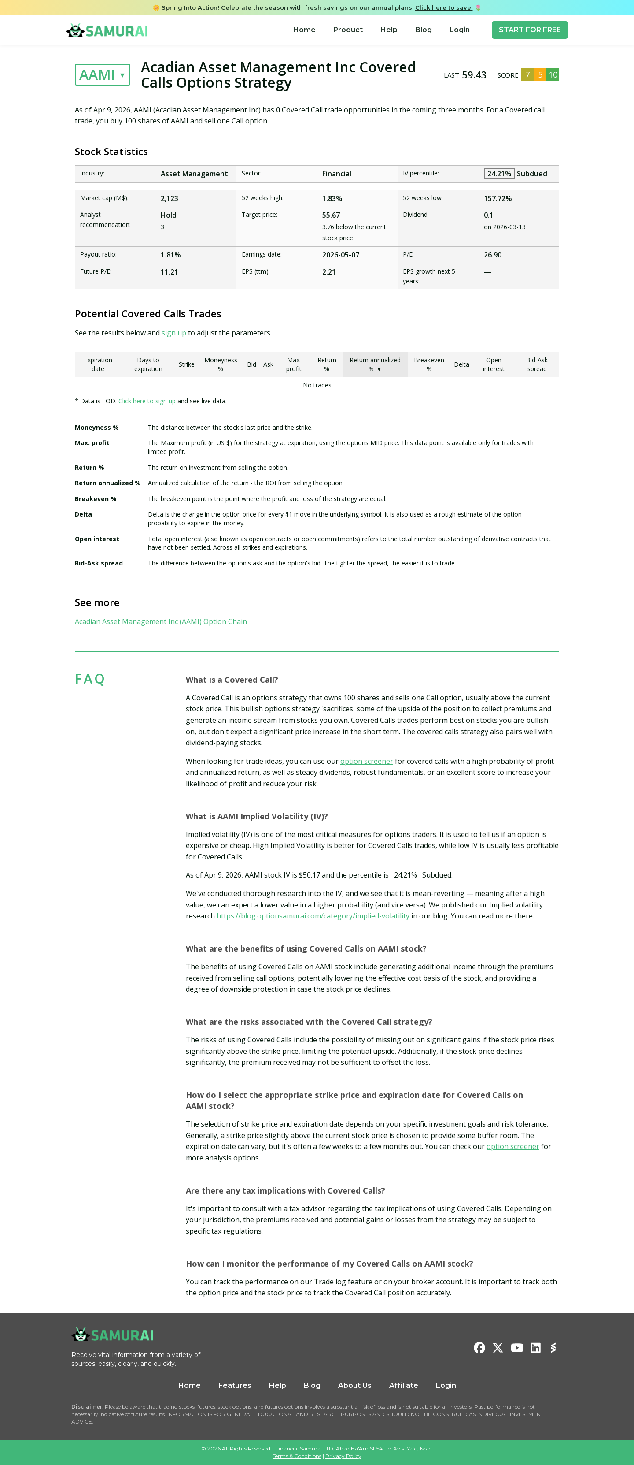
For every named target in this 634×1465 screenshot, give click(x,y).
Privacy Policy (343, 1456)
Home (304, 30)
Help (389, 30)
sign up (174, 333)
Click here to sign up (147, 401)
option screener (366, 761)
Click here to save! (444, 7)
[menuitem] (304, 30)
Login (460, 30)
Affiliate (403, 1385)
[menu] (381, 30)
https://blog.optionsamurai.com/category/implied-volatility (313, 916)
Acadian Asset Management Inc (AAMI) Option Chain (161, 621)
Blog (423, 30)
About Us (355, 1385)
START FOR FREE (530, 30)
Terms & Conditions (297, 1456)
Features (234, 1385)
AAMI (97, 74)
